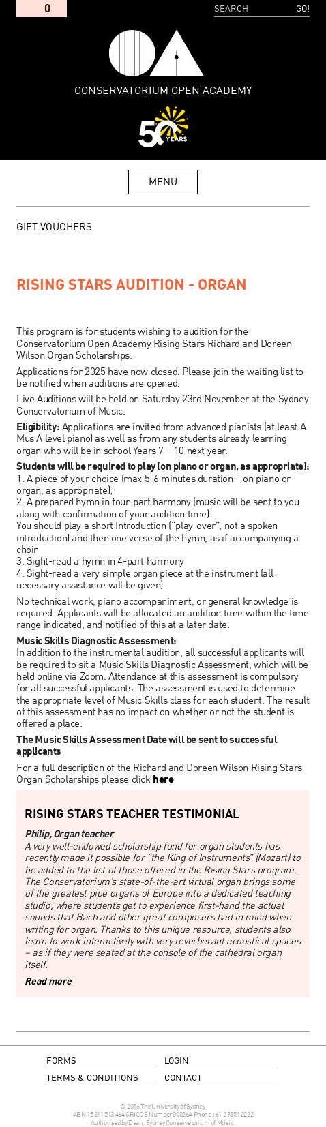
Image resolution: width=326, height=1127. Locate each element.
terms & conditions (92, 1078)
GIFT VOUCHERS (54, 227)
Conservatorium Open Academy (156, 53)
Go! (303, 9)
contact (183, 1078)
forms (61, 1061)
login (176, 1061)
